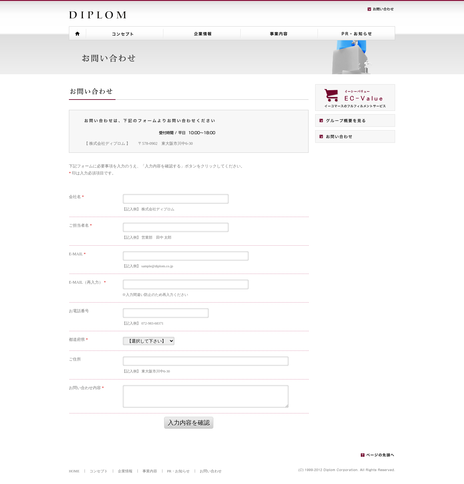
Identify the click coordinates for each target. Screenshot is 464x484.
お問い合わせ (211, 471)
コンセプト (99, 471)
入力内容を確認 (189, 422)
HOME (74, 471)
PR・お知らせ (178, 471)
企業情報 (125, 471)
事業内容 (149, 471)
